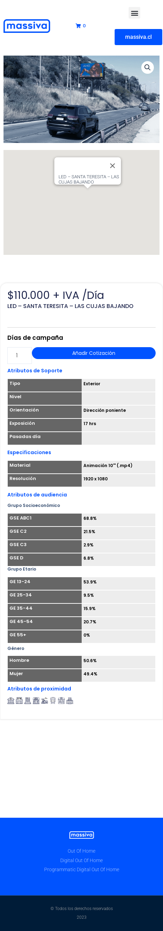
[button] (134, 13)
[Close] (112, 165)
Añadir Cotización (93, 353)
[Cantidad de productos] (19, 355)
